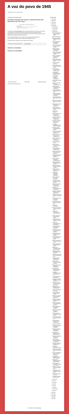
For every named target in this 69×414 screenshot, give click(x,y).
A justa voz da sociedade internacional (56, 290)
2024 (52, 22)
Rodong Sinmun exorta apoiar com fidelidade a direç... (56, 60)
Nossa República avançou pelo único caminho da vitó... (56, 269)
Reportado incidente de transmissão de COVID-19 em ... (56, 329)
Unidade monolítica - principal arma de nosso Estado (56, 49)
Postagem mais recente (12, 81)
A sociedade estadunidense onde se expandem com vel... (56, 273)
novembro (54, 28)
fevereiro (54, 388)
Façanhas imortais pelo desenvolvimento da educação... (56, 303)
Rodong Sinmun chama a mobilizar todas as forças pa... (56, 155)
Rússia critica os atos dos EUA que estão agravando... (56, 337)
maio (53, 384)
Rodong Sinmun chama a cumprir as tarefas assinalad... (56, 230)
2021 (52, 392)
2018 (52, 397)
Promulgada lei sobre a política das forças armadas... (56, 234)
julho (53, 380)
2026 (52, 19)
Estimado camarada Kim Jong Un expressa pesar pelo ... (56, 152)
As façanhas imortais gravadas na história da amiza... (56, 181)
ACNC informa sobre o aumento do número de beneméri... (56, 283)
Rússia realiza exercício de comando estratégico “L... (56, 199)
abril (53, 385)
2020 (52, 393)
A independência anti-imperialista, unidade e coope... (56, 371)
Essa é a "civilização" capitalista (56, 63)
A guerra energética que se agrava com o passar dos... (56, 56)
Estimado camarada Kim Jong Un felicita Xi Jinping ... (56, 33)
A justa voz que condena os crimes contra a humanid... (56, 46)
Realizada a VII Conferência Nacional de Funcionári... (56, 188)
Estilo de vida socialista (56, 36)
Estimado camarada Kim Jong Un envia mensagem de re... (56, 114)
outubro (53, 30)
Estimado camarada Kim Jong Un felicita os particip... (56, 244)
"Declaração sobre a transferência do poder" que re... (55, 258)
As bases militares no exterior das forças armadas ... (56, 293)
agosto (53, 379)
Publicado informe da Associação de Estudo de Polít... (56, 314)
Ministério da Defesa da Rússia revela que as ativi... (56, 202)
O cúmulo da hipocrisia (56, 323)
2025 (52, 20)
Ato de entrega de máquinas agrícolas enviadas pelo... (56, 87)
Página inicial (27, 81)
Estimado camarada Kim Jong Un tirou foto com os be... (56, 241)
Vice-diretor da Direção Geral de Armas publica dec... (56, 121)
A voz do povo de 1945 (29, 6)
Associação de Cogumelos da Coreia (56, 347)
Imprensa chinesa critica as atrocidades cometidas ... (56, 307)
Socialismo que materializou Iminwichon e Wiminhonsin (55, 174)
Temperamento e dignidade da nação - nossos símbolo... (56, 287)
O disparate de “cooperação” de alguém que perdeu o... (56, 213)
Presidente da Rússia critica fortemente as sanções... (56, 128)
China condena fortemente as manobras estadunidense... (55, 77)
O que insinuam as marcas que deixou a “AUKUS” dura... (56, 148)
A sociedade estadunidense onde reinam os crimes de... (56, 125)
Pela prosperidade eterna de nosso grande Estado (56, 237)
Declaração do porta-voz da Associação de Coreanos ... (56, 344)
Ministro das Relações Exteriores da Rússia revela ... (56, 39)
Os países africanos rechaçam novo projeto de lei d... (55, 321)
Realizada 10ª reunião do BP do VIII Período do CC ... (56, 101)
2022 (52, 25)
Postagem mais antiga (42, 81)
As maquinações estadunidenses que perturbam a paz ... (56, 73)
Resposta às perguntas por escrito (56, 374)
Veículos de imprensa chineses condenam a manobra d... (56, 166)
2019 (52, 395)
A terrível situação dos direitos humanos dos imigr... (56, 90)
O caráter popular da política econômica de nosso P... (56, 108)
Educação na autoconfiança (55, 206)
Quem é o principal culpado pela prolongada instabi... (56, 159)
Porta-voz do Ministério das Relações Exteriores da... (56, 42)
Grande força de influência (55, 111)
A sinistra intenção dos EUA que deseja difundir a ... (56, 216)
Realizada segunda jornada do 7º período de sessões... (56, 251)
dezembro (54, 26)
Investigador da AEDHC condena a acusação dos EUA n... (56, 280)
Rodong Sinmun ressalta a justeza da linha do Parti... (56, 208)
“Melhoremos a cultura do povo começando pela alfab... (56, 255)
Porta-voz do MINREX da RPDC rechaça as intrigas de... (56, 353)
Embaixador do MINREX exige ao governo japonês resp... (56, 192)
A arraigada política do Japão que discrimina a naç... (56, 220)
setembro (54, 31)
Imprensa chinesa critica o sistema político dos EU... (56, 317)
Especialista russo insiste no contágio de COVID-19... (56, 326)
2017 (52, 398)
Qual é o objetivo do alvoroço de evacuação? (55, 177)
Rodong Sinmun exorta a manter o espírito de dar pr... (56, 367)
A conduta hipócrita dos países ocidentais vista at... (56, 98)
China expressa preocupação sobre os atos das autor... (56, 223)
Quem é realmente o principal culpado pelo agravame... (56, 162)
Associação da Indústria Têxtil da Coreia (56, 377)
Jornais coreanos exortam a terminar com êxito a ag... (56, 69)
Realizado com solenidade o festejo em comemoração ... (56, 248)
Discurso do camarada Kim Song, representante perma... (56, 83)
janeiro (53, 390)
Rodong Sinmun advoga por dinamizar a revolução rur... (56, 105)
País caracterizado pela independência (56, 277)
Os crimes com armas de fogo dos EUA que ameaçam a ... (56, 132)
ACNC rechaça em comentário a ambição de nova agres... (56, 364)
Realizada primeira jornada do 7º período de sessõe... (56, 262)
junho (53, 382)
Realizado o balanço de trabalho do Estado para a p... (56, 300)
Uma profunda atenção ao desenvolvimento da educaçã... (56, 94)
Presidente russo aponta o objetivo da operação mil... (56, 195)
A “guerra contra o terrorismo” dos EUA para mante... (56, 145)
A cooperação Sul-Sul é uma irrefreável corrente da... (56, 227)
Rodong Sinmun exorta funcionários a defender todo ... (56, 266)
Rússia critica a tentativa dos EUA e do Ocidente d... (56, 310)
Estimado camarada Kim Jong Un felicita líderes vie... (56, 350)
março (53, 387)
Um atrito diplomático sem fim (56, 142)
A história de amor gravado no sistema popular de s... (56, 169)
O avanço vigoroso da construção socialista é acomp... (56, 66)
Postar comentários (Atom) (15, 83)
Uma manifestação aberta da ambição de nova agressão (56, 340)
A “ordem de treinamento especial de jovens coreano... (56, 53)
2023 (52, 23)
